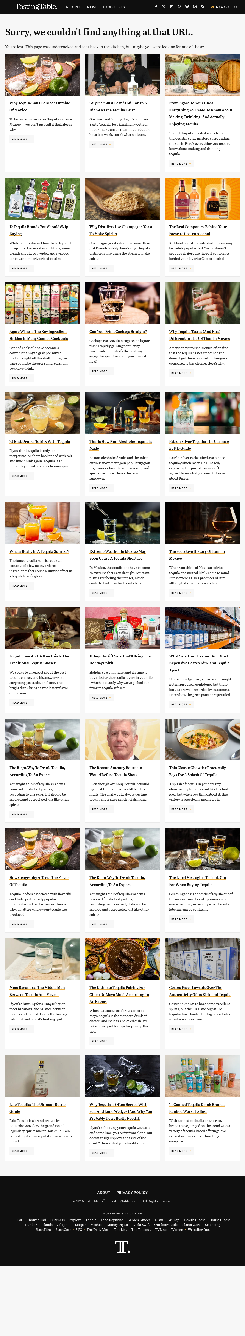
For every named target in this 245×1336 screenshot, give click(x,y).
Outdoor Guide (166, 1294)
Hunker (31, 1294)
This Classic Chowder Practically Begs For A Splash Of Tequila (194, 809)
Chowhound (36, 1289)
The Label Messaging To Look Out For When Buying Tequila (200, 926)
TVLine (161, 1299)
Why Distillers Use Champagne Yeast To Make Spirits (120, 240)
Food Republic (112, 1289)
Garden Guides (139, 1289)
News (92, 6)
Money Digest (117, 1294)
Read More (19, 139)
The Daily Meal (98, 1299)
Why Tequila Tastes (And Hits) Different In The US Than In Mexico (197, 352)
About (103, 1262)
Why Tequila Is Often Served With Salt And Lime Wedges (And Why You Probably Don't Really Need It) (120, 1174)
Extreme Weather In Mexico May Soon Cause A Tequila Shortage (118, 579)
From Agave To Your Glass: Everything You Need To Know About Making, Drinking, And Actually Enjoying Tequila (199, 117)
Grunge (173, 1289)
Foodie (91, 1289)
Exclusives (114, 6)
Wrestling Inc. (199, 1299)
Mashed (97, 1294)
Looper (80, 1294)
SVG (79, 1299)
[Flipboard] (171, 7)
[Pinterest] (179, 7)
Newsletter (224, 7)
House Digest (219, 1289)
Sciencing (212, 1294)
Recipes (73, 6)
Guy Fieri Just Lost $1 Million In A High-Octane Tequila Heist (118, 110)
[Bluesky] (187, 7)
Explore (75, 1289)
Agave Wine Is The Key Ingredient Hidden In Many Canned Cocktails (40, 352)
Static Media (93, 1270)
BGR (18, 1289)
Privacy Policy (132, 1262)
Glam (159, 1289)
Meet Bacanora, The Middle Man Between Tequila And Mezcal (40, 1043)
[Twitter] (164, 7)
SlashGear (63, 1299)
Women (177, 1299)
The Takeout (141, 1299)
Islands (47, 1294)
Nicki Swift (141, 1294)
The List (120, 1299)
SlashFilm (43, 1299)
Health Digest (194, 1289)
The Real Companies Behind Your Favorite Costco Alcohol (193, 240)
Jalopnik (63, 1294)
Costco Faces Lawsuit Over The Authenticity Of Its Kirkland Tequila (200, 1043)
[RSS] (202, 7)
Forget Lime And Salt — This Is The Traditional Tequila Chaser (36, 690)
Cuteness (57, 1289)
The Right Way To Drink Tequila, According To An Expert (38, 809)
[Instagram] (195, 7)
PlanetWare (191, 1294)
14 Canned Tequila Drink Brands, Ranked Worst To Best (198, 1167)
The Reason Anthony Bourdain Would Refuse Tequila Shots (116, 809)
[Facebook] (156, 7)
